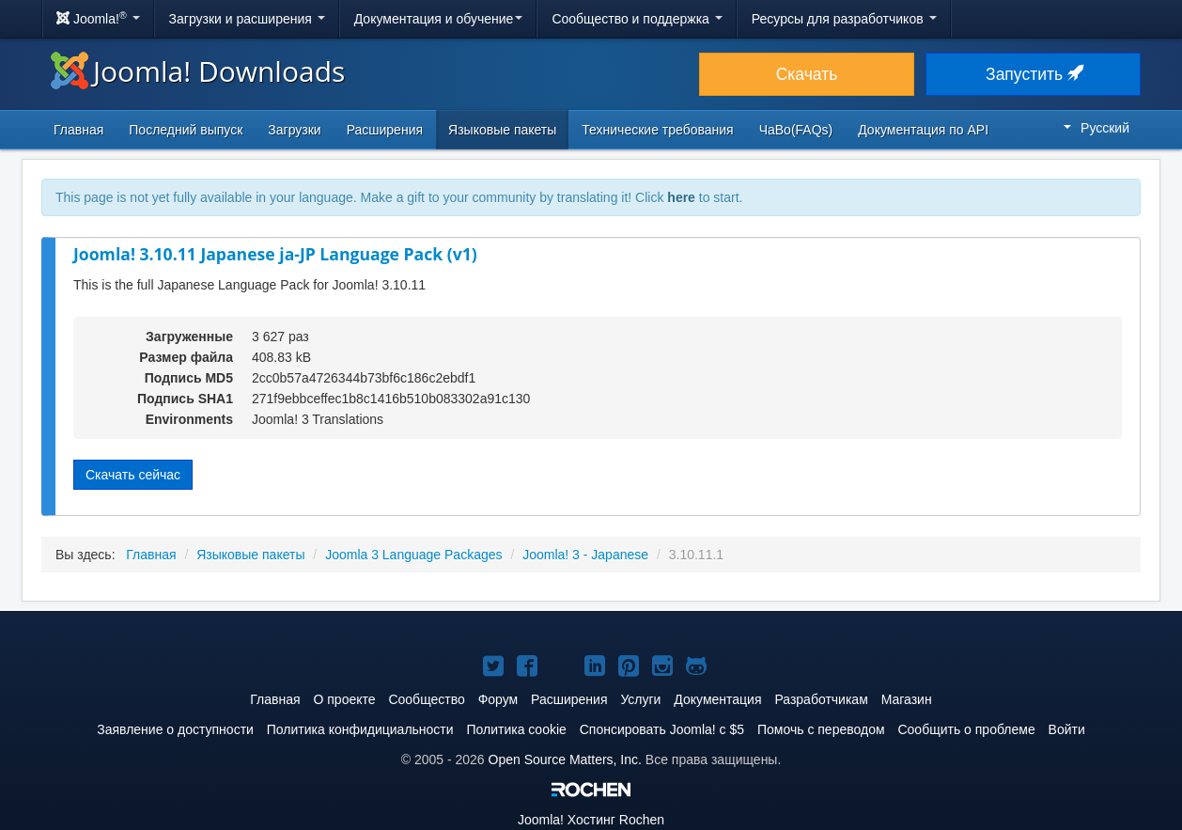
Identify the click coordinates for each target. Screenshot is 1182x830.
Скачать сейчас (133, 474)
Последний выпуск (185, 129)
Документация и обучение (438, 18)
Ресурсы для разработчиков (844, 18)
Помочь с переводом (821, 729)
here (681, 197)
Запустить (1033, 74)
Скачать (807, 74)
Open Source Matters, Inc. (565, 759)
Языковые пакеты (502, 129)
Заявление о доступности (175, 729)
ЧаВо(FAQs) (796, 129)
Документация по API (923, 129)
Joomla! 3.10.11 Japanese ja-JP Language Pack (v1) (275, 254)
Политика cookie (517, 729)
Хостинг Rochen (591, 819)
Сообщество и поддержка (637, 18)
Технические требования (657, 129)
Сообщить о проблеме (965, 729)
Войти (1067, 729)
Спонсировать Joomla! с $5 (662, 729)
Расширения (385, 129)
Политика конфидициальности (360, 729)
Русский (1096, 127)
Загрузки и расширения (247, 18)
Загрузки (294, 129)
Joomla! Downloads (198, 71)
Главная (78, 129)
